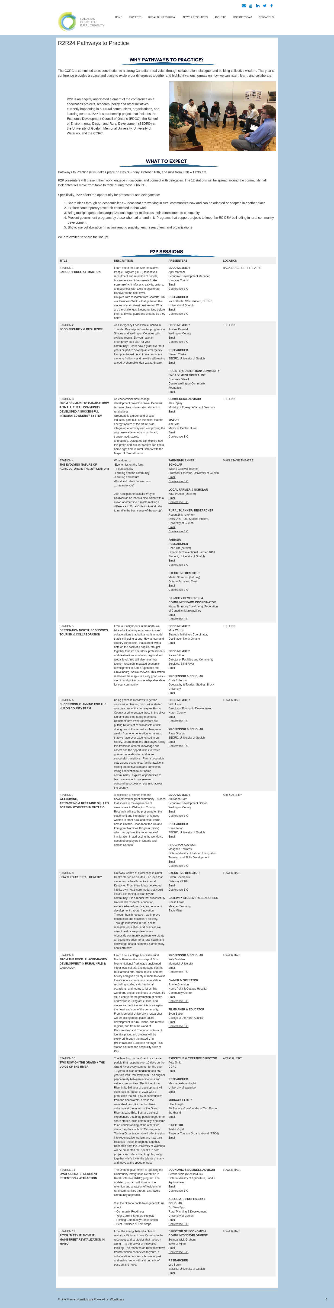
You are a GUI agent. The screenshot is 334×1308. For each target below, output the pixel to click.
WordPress (117, 1299)
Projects (135, 17)
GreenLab (120, 415)
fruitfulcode (86, 1299)
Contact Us (266, 17)
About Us (220, 17)
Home (118, 17)
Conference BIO (179, 288)
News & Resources (195, 17)
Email (172, 284)
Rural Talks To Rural (162, 17)
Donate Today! (242, 17)
